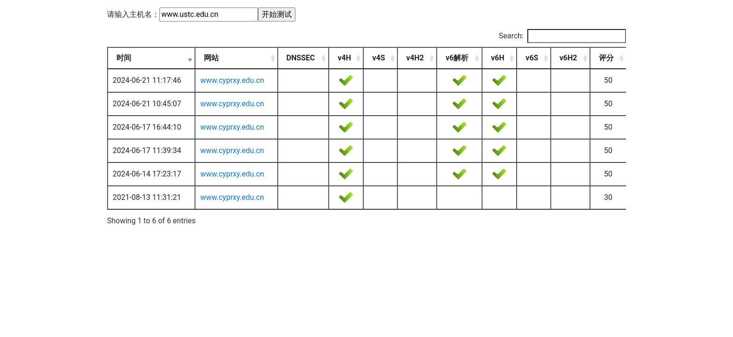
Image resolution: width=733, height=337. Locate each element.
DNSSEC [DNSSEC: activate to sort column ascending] (301, 57)
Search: (562, 36)
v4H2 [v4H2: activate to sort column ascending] (415, 57)
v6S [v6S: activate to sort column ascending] (531, 57)
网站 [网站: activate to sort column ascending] (211, 57)
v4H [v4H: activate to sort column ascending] (344, 57)
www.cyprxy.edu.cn (232, 80)
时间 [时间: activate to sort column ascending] (123, 57)
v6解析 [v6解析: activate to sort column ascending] (457, 57)
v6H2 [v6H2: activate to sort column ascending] (568, 57)
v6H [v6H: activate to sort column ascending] (497, 57)
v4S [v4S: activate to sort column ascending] (378, 57)
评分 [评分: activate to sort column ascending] (606, 57)
